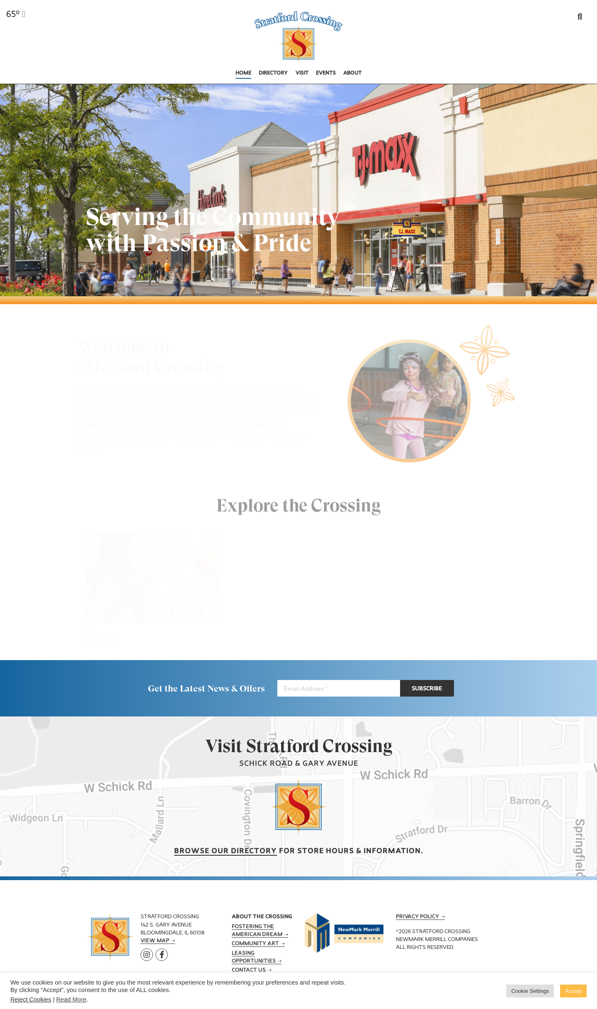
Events (326, 73)
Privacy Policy (417, 917)
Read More (71, 999)
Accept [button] (573, 991)
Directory (273, 73)
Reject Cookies (30, 999)
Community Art (255, 943)
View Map (155, 941)
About (352, 73)
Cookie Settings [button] (530, 991)
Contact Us (249, 970)
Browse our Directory (225, 851)
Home (243, 73)
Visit (302, 73)
